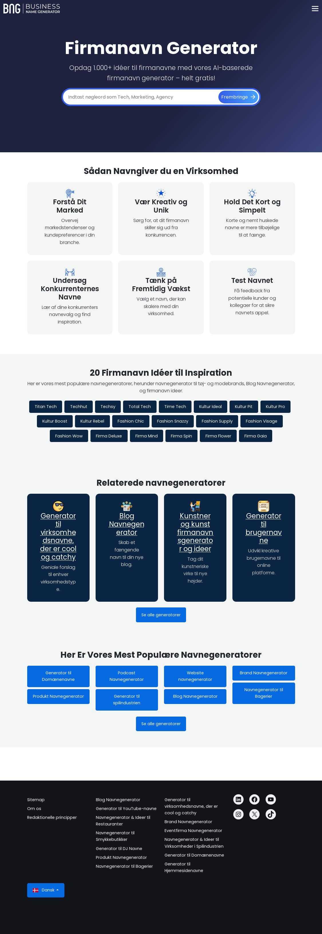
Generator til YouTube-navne (126, 808)
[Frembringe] (238, 97)
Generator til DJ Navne (119, 848)
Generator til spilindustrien (126, 699)
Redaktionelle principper (52, 817)
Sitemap (36, 800)
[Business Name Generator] (31, 8)
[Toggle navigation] (315, 8)
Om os (34, 808)
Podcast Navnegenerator (127, 676)
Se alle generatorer (161, 615)
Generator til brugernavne (264, 528)
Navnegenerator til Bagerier (263, 693)
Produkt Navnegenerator (58, 696)
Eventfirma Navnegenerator (193, 830)
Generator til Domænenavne (58, 676)
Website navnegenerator (195, 676)
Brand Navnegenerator (263, 673)
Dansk (44, 890)
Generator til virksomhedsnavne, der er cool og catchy (58, 536)
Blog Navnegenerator (127, 524)
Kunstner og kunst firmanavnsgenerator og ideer (195, 532)
